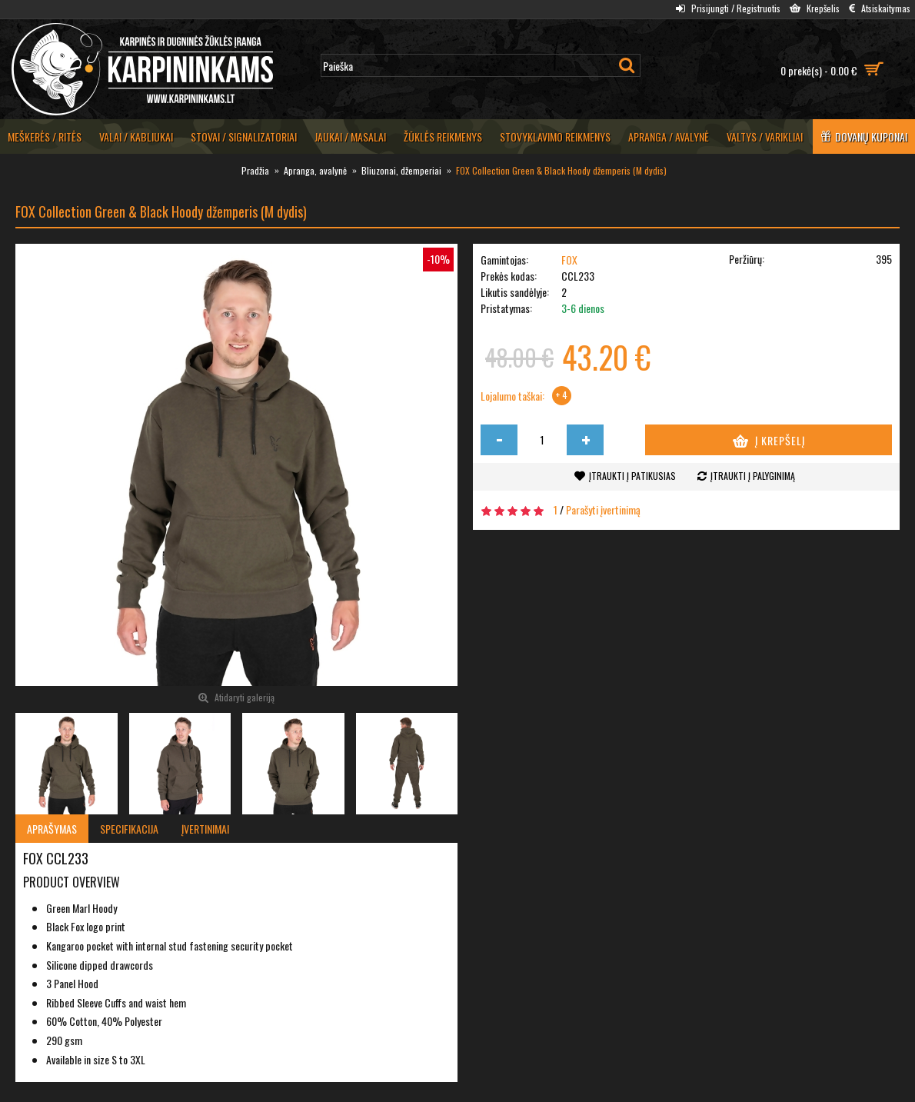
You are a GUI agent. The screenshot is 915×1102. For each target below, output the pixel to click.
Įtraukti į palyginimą (752, 475)
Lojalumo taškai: (512, 396)
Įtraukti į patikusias (632, 475)
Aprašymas (52, 829)
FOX (569, 259)
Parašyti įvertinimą (603, 509)
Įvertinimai (205, 829)
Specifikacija (129, 829)
